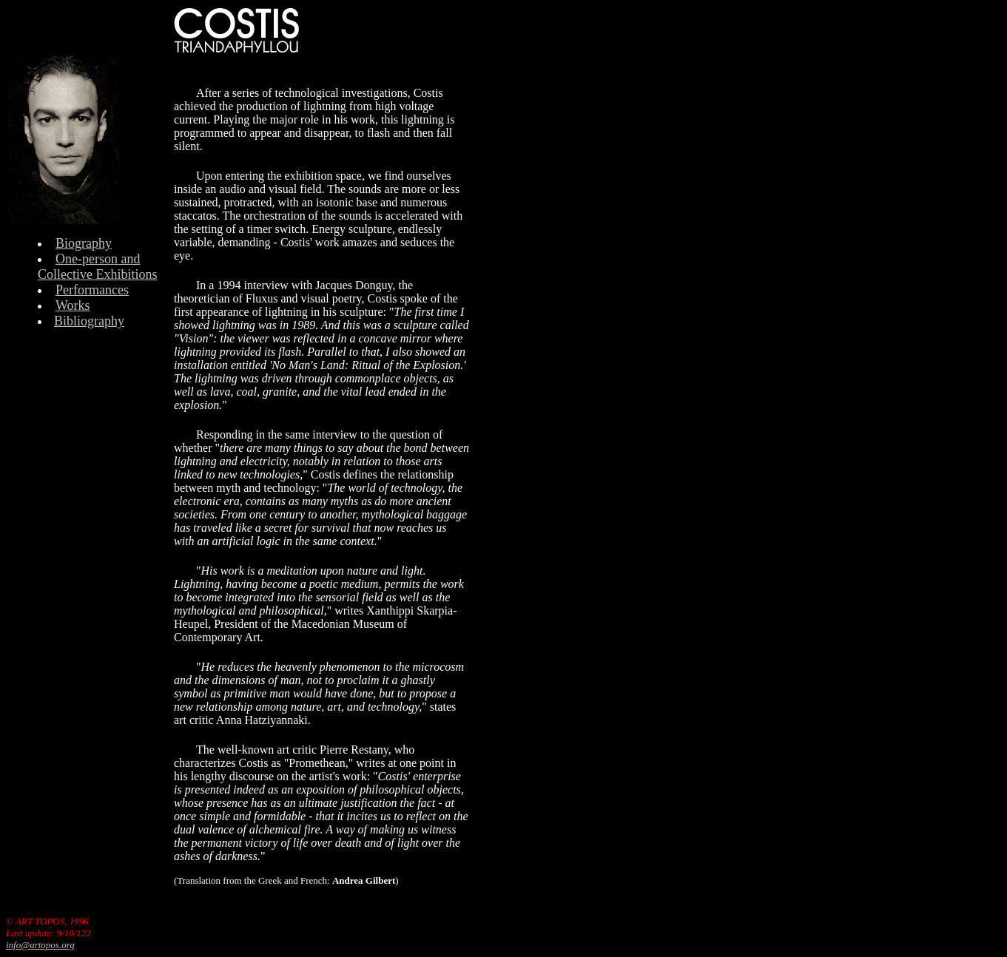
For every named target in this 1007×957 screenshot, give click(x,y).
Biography (83, 243)
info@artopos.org (40, 944)
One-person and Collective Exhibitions (97, 266)
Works (72, 305)
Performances (92, 290)
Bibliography (89, 321)
